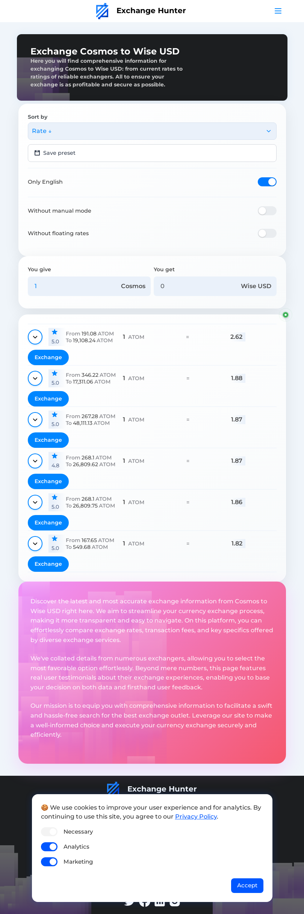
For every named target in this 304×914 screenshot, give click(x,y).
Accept (247, 885)
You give (39, 269)
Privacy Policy (196, 816)
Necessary (78, 831)
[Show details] (35, 336)
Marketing (78, 861)
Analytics (76, 846)
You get (164, 269)
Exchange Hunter (141, 10)
